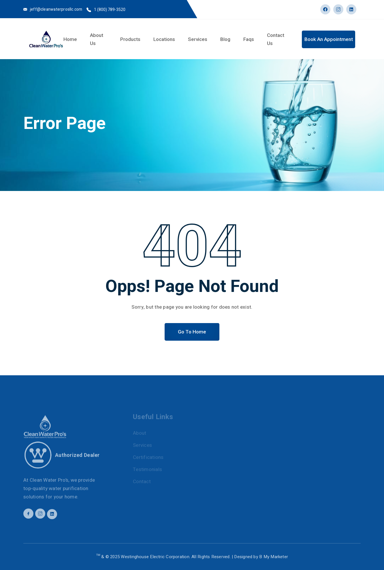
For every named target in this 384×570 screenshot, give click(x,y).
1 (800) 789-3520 (109, 10)
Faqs (248, 39)
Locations (164, 39)
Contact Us (275, 39)
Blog (225, 39)
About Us (96, 39)
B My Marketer (273, 557)
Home (70, 39)
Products (130, 39)
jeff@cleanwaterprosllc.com (56, 9)
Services (197, 39)
